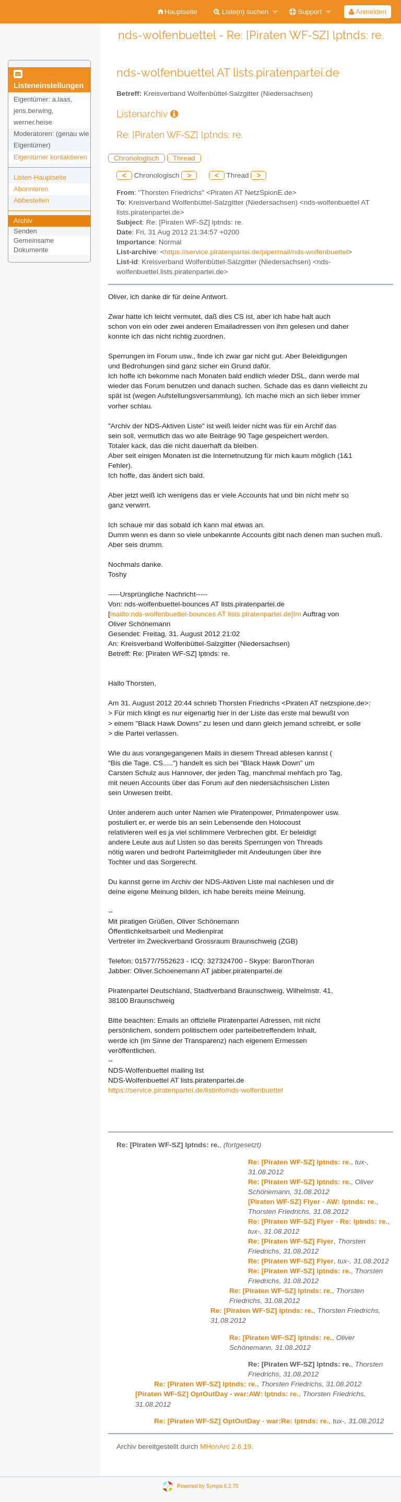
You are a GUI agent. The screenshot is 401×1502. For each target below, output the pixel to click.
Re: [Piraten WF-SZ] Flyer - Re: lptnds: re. (317, 1221)
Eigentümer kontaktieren (50, 157)
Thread (184, 158)
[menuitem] (178, 11)
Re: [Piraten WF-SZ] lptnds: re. (299, 1162)
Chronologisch (136, 158)
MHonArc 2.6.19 (225, 1446)
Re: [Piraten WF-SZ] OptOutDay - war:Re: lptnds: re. (241, 1421)
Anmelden (367, 12)
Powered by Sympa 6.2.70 (207, 1485)
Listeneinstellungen (49, 80)
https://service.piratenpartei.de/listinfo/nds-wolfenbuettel (195, 1090)
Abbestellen (31, 200)
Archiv (23, 221)
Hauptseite (177, 12)
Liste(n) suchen (241, 12)
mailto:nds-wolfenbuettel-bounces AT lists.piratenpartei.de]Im (205, 614)
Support (305, 12)
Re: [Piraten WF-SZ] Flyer (291, 1241)
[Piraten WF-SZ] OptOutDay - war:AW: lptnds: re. (217, 1394)
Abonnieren (31, 189)
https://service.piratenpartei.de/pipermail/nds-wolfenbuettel (256, 252)
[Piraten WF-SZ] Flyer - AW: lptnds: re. (312, 1202)
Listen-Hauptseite (40, 177)
